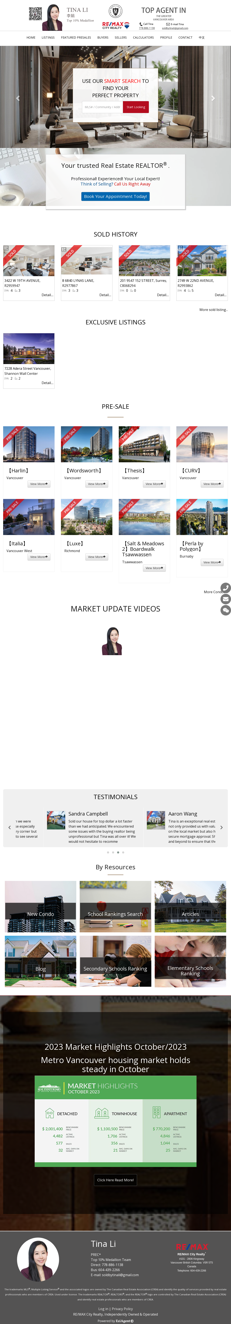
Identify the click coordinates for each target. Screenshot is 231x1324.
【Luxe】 (75, 543)
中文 (202, 37)
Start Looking (136, 107)
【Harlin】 (19, 470)
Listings (48, 37)
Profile (166, 37)
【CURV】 (191, 470)
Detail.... (47, 295)
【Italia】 (17, 543)
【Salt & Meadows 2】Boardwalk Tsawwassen (143, 549)
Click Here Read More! (115, 1179)
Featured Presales (76, 37)
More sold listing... (213, 309)
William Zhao (156, 813)
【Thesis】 (134, 470)
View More (39, 484)
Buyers (102, 37)
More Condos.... (216, 592)
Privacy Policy (122, 1309)
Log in (103, 1309)
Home (30, 37)
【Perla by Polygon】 (191, 546)
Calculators (143, 37)
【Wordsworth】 (84, 470)
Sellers (121, 37)
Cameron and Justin (64, 813)
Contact (185, 37)
